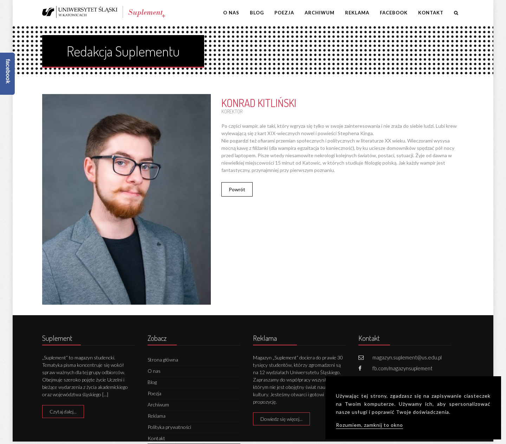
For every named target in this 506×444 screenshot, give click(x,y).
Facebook (394, 12)
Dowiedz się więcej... (281, 419)
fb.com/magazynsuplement (402, 368)
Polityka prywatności (169, 427)
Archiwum (320, 12)
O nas (231, 12)
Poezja (284, 12)
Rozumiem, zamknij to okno (369, 425)
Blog (257, 12)
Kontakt (430, 12)
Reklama (357, 12)
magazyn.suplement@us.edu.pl (407, 357)
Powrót (237, 189)
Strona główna (163, 360)
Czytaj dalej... (63, 412)
